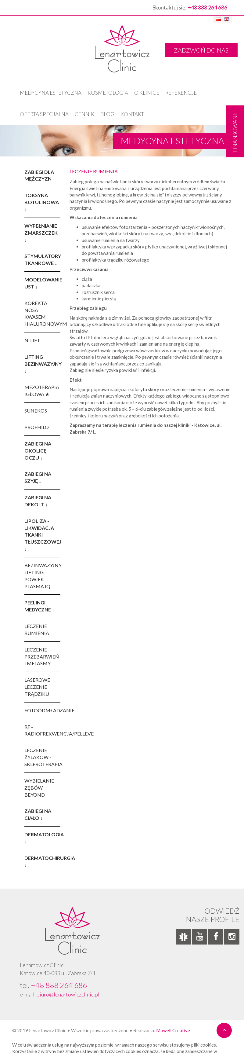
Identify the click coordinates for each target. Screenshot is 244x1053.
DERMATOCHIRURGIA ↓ (42, 861)
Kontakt (132, 114)
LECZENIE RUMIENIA (36, 629)
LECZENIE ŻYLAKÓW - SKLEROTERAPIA (42, 757)
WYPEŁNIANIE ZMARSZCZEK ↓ (41, 233)
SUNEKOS (35, 410)
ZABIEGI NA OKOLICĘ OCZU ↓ (37, 450)
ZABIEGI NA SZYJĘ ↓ (37, 477)
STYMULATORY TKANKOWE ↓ (42, 259)
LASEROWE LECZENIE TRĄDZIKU (37, 687)
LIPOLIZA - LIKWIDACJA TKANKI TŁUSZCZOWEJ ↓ (42, 535)
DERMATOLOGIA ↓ (42, 837)
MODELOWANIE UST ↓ (42, 283)
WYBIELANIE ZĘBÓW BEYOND (39, 788)
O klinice (146, 93)
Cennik (84, 114)
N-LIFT (32, 340)
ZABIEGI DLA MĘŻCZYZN (39, 175)
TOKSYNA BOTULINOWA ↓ (41, 202)
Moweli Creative (173, 1030)
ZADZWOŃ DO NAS (201, 50)
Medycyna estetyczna (50, 93)
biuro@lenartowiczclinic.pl (68, 994)
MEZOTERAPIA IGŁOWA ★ (41, 390)
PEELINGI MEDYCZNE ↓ (39, 606)
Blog (107, 114)
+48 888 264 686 (207, 7)
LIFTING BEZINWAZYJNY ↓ (42, 364)
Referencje (181, 93)
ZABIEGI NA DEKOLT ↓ (37, 500)
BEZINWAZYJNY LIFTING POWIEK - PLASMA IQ (42, 575)
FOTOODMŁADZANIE (42, 710)
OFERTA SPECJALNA (44, 114)
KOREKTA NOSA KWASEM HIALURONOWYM (42, 313)
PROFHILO (36, 427)
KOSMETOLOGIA (108, 93)
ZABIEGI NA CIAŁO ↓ (37, 814)
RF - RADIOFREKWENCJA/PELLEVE (42, 730)
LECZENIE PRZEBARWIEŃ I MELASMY (41, 656)
